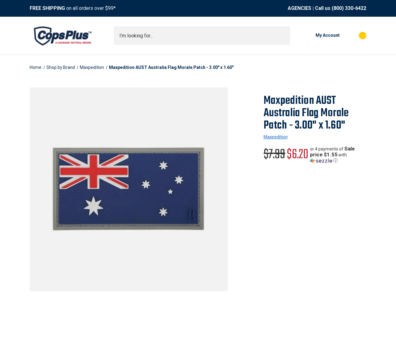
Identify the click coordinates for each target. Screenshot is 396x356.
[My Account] (318, 35)
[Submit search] (283, 35)
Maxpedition (276, 136)
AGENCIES (299, 8)
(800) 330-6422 (349, 8)
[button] (338, 154)
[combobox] (202, 35)
